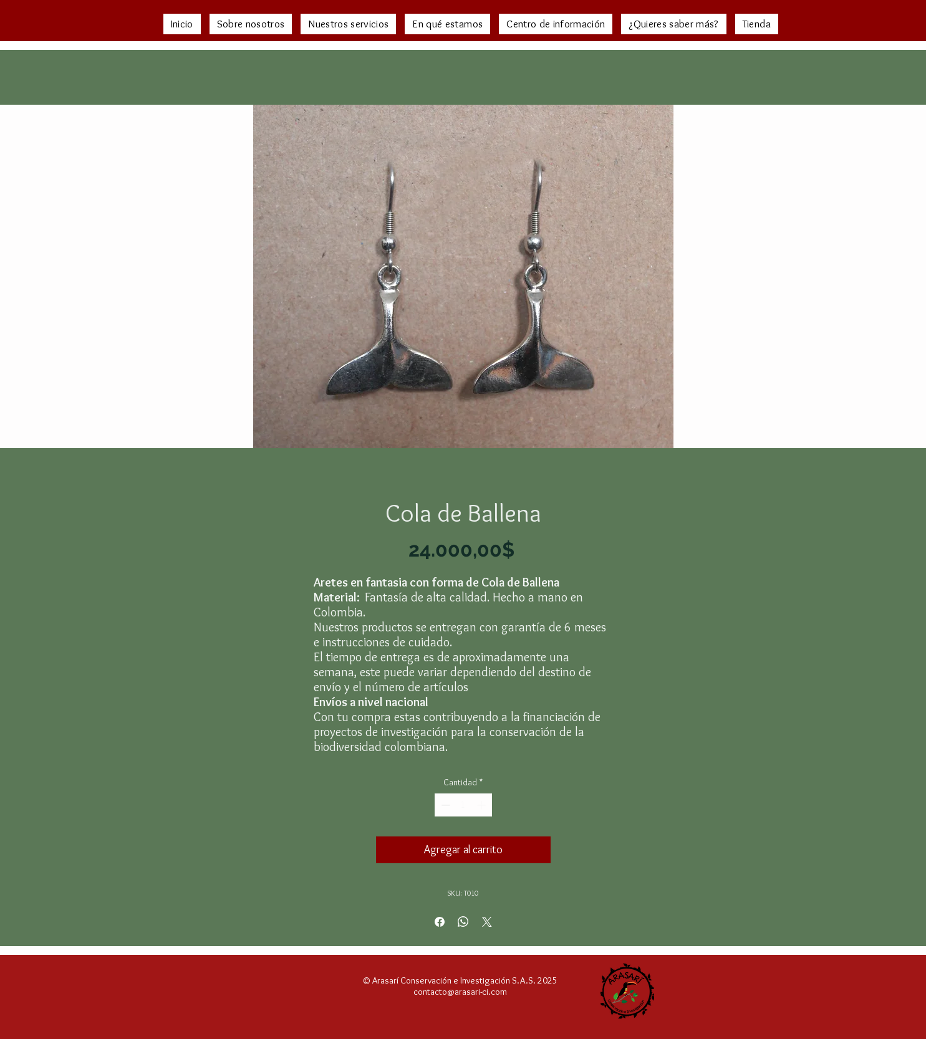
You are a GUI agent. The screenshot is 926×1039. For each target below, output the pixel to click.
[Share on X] (487, 921)
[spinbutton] (463, 805)
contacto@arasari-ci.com (460, 991)
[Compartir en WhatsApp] (463, 921)
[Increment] (482, 805)
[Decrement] (444, 805)
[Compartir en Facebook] (439, 921)
